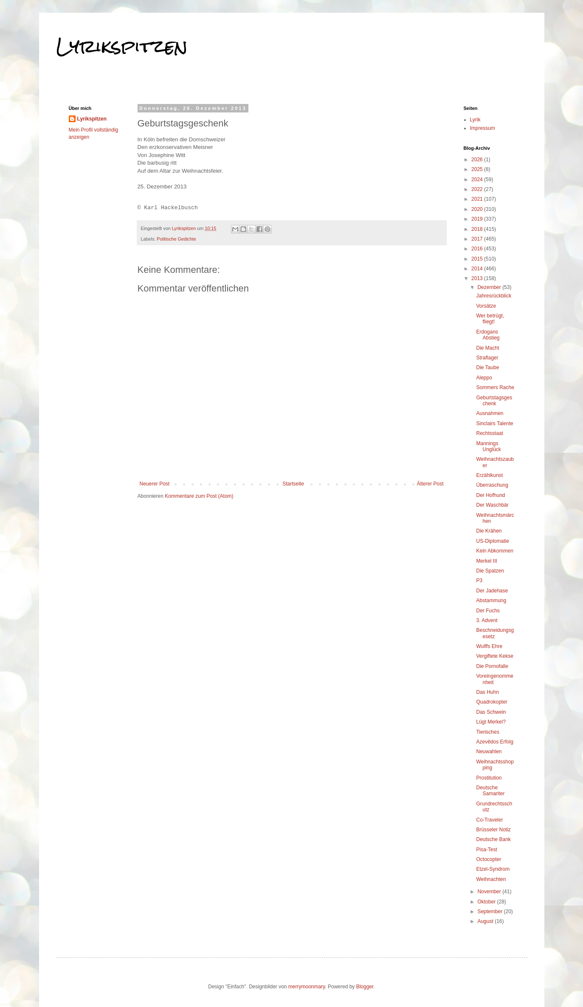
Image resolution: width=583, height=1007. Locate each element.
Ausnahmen (489, 413)
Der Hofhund (490, 495)
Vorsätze (486, 306)
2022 (477, 189)
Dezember (489, 287)
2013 (477, 278)
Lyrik (475, 120)
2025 (477, 169)
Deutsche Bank (493, 839)
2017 (477, 239)
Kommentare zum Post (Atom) (199, 496)
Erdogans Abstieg (487, 335)
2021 (477, 199)
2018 (477, 229)
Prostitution (488, 778)
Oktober (487, 902)
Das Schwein (491, 712)
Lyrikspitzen (122, 46)
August (486, 921)
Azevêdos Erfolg (494, 742)
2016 (477, 249)
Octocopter (488, 859)
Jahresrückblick (493, 296)
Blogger (365, 987)
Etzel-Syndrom (493, 869)
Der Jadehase (492, 591)
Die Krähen (488, 531)
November (489, 892)
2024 (477, 179)
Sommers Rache (495, 387)
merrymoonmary (306, 987)
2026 (477, 160)
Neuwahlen (488, 752)
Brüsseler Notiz (493, 830)
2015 (477, 259)
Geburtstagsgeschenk (494, 401)
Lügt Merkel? (490, 722)
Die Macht (487, 348)
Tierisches (487, 732)
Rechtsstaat (489, 433)
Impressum (482, 128)
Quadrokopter (491, 702)
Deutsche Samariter (490, 791)
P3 (479, 580)
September (490, 911)
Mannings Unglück (488, 446)
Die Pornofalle (492, 666)
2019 (477, 219)
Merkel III (486, 561)
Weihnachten (491, 879)
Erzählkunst (489, 475)
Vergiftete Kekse (494, 656)
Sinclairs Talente (494, 423)
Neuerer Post (155, 484)
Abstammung (491, 600)
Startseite (293, 484)
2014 (477, 269)
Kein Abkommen (494, 551)
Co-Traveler (489, 820)
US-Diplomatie (492, 541)
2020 (477, 209)
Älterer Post (430, 484)
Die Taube (487, 367)
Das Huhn (487, 692)
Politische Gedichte (176, 238)
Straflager (487, 358)
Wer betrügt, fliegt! (490, 319)
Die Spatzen (490, 571)
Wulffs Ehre (489, 646)
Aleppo (484, 378)
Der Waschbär (492, 505)
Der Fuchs (487, 611)
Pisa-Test (486, 850)
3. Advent (486, 620)
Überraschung (492, 485)
